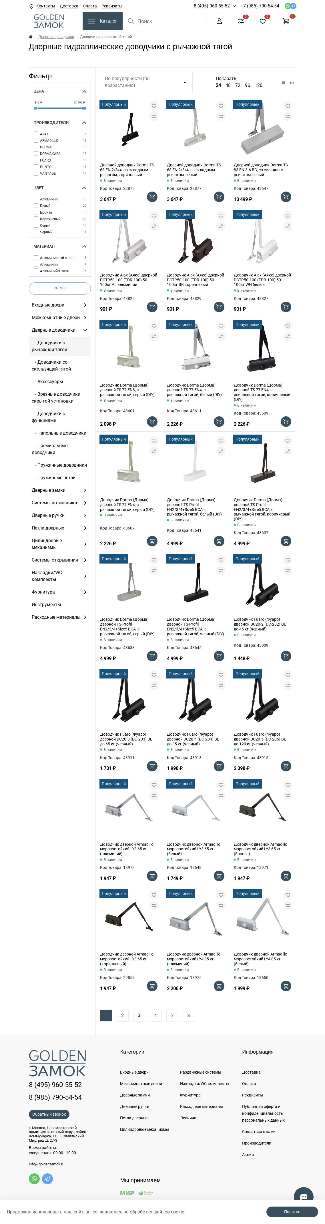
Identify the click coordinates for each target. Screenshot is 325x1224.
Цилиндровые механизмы (144, 1129)
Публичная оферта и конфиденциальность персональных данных (263, 1113)
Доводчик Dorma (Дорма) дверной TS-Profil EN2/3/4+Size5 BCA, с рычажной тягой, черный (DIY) (195, 626)
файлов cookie (168, 1212)
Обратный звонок (49, 1114)
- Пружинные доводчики (59, 465)
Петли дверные (134, 1118)
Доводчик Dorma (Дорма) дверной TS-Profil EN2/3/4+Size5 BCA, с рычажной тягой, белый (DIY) (194, 506)
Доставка (69, 6)
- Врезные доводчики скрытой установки (56, 397)
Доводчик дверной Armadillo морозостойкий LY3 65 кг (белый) (193, 849)
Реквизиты (111, 6)
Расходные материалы (201, 1106)
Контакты (45, 6)
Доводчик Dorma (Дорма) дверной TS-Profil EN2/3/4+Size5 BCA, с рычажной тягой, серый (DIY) (127, 626)
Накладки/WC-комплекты (204, 1083)
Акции (248, 1154)
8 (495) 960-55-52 (212, 6)
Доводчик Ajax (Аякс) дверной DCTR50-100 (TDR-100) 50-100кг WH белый (262, 280)
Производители (256, 1143)
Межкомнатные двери (141, 1083)
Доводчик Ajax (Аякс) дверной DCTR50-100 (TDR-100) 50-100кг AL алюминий (128, 280)
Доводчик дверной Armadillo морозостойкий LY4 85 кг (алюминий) (193, 959)
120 (258, 85)
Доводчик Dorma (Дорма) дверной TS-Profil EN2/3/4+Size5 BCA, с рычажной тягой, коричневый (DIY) (262, 509)
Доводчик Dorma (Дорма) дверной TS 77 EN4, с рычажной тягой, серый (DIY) (127, 504)
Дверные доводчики (56, 37)
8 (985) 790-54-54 (55, 1097)
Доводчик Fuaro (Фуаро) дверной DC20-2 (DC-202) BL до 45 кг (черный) (260, 624)
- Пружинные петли (53, 477)
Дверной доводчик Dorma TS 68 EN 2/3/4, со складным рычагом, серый (194, 170)
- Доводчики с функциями (48, 417)
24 (218, 85)
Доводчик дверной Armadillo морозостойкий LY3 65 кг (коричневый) (126, 959)
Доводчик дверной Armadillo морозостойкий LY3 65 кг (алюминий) (126, 849)
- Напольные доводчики (59, 433)
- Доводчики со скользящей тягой (51, 365)
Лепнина (188, 1118)
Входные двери (134, 1072)
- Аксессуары (47, 381)
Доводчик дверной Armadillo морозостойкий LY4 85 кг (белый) (260, 959)
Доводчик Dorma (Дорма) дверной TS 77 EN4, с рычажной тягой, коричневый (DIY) (262, 392)
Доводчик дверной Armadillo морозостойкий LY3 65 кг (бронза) (260, 849)
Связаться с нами (259, 1131)
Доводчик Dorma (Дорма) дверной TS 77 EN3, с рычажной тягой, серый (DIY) (127, 390)
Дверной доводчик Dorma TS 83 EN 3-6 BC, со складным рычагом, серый (261, 170)
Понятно (292, 1211)
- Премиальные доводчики (49, 449)
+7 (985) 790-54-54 (260, 6)
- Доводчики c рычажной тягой (49, 346)
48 (228, 85)
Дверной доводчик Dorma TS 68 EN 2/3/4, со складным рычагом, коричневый (127, 170)
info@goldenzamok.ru (46, 1164)
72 (237, 85)
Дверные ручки (134, 1106)
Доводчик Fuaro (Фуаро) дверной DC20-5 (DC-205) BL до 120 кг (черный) (260, 739)
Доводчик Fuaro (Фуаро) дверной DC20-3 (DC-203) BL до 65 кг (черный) (126, 739)
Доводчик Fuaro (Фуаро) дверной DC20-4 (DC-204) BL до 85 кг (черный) (193, 739)
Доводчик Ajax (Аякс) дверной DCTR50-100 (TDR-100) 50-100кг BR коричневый (195, 280)
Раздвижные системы (200, 1072)
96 (247, 85)
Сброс (60, 288)
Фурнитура (190, 1095)
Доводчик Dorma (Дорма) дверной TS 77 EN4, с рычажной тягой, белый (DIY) (194, 390)
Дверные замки (135, 1095)
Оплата (90, 6)
